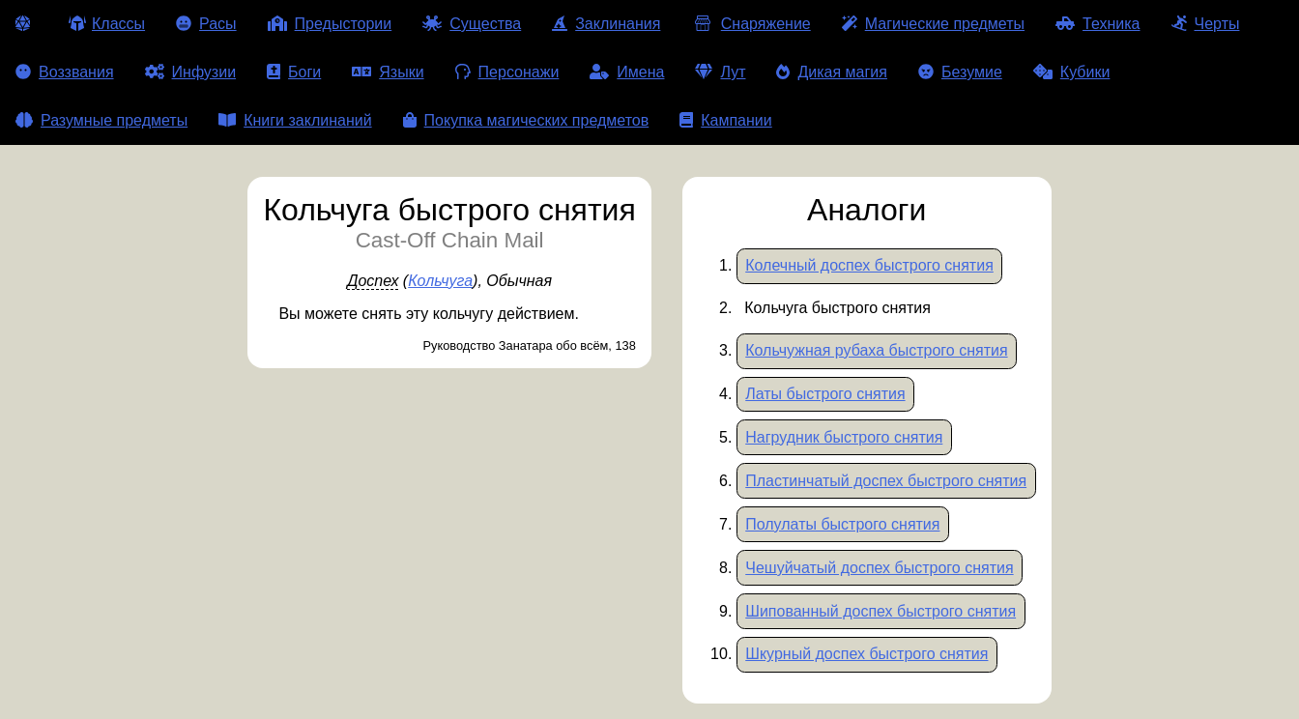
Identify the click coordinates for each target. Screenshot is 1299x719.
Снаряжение (750, 23)
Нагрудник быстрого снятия (843, 437)
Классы (107, 23)
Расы (206, 23)
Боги (294, 72)
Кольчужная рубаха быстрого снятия (876, 350)
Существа (471, 23)
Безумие (960, 72)
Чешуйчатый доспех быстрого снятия (879, 568)
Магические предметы (933, 23)
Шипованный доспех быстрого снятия (880, 611)
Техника (1097, 23)
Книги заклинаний (294, 120)
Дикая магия (831, 72)
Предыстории (330, 23)
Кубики (1072, 72)
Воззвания (64, 72)
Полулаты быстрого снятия (842, 524)
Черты (1205, 23)
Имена (627, 72)
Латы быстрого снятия (825, 394)
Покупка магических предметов (526, 120)
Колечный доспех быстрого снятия (869, 265)
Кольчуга (440, 281)
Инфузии (191, 72)
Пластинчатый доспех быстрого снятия (885, 481)
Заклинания (606, 23)
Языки (387, 72)
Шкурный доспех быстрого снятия (866, 654)
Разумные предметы (101, 120)
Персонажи (507, 72)
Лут (720, 72)
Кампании (725, 120)
